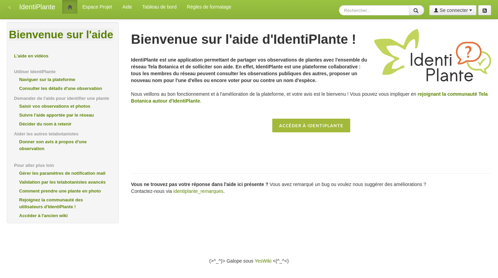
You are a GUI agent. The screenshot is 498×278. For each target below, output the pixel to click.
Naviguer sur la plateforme (47, 79)
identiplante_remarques (198, 191)
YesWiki (262, 261)
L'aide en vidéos (31, 55)
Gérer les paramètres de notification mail (62, 173)
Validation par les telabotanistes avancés (62, 182)
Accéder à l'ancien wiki (43, 215)
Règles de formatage (209, 7)
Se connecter (453, 10)
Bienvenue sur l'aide (61, 34)
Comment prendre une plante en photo (60, 191)
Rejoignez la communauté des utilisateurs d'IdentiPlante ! (51, 203)
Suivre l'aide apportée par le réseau (56, 115)
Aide (127, 7)
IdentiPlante (37, 7)
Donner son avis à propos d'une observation (53, 145)
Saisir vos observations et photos (54, 106)
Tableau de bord (159, 7)
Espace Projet (97, 7)
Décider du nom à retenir (45, 124)
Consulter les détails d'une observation (60, 88)
